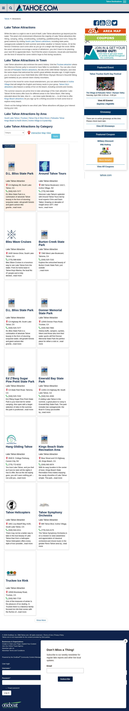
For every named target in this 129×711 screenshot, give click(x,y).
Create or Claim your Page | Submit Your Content (19, 644)
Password (6, 678)
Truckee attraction (64, 64)
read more (17, 207)
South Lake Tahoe (11, 118)
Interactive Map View (41, 133)
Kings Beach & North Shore (16, 121)
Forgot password (13, 688)
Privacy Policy (59, 635)
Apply (55, 136)
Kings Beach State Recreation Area (51, 448)
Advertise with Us (8, 648)
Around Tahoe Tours (52, 173)
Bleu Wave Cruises (18, 241)
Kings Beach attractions (14, 99)
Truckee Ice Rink (17, 580)
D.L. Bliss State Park (19, 173)
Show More (41, 620)
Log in (6, 693)
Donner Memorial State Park (50, 312)
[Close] (125, 659)
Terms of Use (48, 635)
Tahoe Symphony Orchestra (50, 514)
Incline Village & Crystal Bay (39, 121)
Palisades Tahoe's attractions (25, 70)
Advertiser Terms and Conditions (13, 650)
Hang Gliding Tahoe (19, 446)
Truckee (24, 118)
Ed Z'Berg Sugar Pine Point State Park (20, 380)
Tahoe (6, 19)
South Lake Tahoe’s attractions (37, 41)
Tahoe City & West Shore (39, 118)
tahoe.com (106, 175)
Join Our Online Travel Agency (12, 646)
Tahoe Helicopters (18, 512)
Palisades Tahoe (57, 118)
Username (6, 668)
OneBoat (17, 657)
